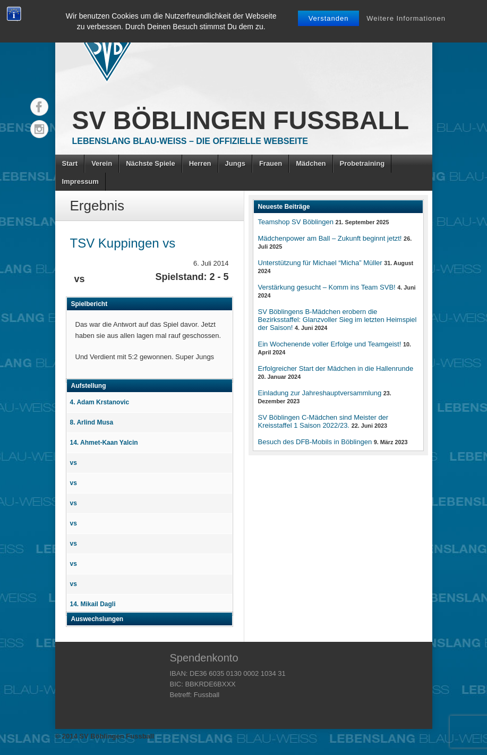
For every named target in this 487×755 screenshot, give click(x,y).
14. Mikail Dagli (93, 604)
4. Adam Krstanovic (100, 402)
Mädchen (311, 163)
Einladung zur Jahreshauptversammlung (320, 393)
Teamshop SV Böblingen (296, 222)
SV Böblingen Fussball (240, 120)
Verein (101, 163)
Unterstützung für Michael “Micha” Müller (320, 263)
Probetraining (362, 163)
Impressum (80, 181)
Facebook (39, 106)
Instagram (39, 129)
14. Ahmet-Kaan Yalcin (104, 442)
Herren (200, 163)
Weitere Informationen (406, 18)
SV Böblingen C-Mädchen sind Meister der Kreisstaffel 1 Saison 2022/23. (323, 421)
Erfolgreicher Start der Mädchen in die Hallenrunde (336, 368)
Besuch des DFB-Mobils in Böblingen (315, 442)
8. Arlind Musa (92, 422)
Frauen (270, 163)
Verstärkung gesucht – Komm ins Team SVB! (327, 287)
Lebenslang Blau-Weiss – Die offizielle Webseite (190, 141)
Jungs (235, 163)
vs (73, 462)
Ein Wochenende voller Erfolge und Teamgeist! (329, 344)
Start (70, 163)
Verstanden (329, 18)
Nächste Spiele (150, 163)
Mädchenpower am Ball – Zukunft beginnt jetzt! (330, 238)
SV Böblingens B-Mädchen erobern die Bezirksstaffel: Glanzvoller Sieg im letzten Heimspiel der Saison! (337, 320)
